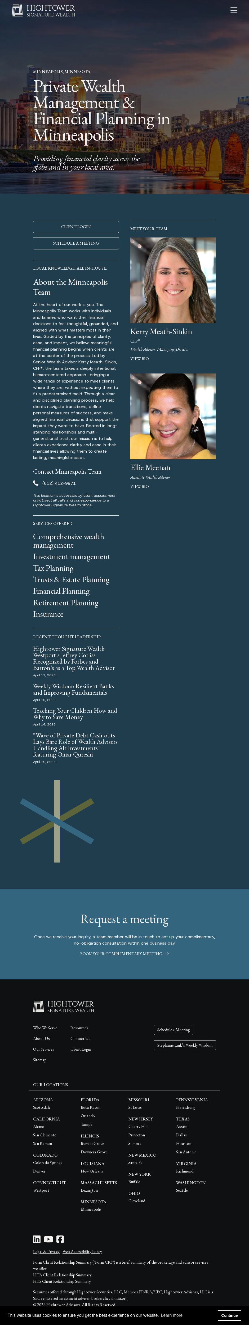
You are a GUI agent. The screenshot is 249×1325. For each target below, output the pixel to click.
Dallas (181, 1135)
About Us (41, 1038)
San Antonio (186, 1152)
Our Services (43, 1049)
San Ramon (42, 1143)
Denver (39, 1171)
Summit (134, 1143)
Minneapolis (91, 1209)
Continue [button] (229, 1315)
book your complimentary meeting (124, 954)
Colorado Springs (47, 1162)
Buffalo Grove (92, 1143)
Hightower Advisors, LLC (185, 1292)
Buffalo (134, 1181)
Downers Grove (94, 1152)
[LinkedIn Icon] (37, 1241)
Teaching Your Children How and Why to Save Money (75, 713)
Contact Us (80, 1038)
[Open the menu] (233, 11)
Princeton (136, 1135)
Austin (181, 1126)
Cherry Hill (138, 1126)
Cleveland (136, 1201)
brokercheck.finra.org (109, 1298)
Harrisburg (185, 1107)
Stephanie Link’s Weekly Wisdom (184, 1045)
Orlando (88, 1116)
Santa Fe (135, 1162)
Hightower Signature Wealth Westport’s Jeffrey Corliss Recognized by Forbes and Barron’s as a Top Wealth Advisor (74, 658)
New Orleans (92, 1171)
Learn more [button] (172, 1315)
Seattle (182, 1190)
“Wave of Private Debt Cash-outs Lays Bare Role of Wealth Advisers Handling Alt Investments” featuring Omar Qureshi (75, 744)
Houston (183, 1143)
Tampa (86, 1124)
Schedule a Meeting (173, 1030)
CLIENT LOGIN (76, 227)
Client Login (80, 1049)
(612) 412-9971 (59, 483)
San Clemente (44, 1135)
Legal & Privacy (46, 1251)
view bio (139, 359)
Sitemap (40, 1060)
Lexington (89, 1190)
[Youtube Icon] (48, 1241)
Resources (79, 1028)
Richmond (184, 1171)
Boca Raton (90, 1107)
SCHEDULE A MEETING (76, 243)
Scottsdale (42, 1107)
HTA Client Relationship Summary (62, 1275)
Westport (41, 1190)
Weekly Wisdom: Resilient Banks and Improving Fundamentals (73, 689)
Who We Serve (45, 1028)
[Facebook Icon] (60, 1241)
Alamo (38, 1126)
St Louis (135, 1107)
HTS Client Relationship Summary (62, 1281)
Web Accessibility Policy (82, 1251)
